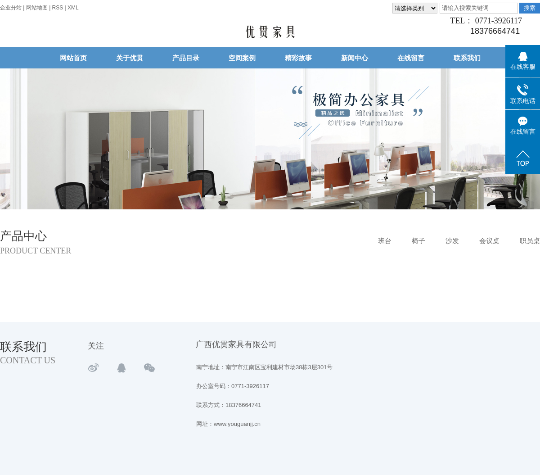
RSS (57, 8)
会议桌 (489, 240)
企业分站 (11, 8)
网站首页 (73, 58)
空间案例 (242, 58)
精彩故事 (298, 58)
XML (73, 8)
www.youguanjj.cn (237, 424)
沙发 (452, 240)
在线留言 (410, 58)
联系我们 (467, 58)
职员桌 (530, 240)
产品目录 (185, 58)
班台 (385, 240)
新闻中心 (354, 58)
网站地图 (37, 8)
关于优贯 (129, 58)
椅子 (418, 240)
